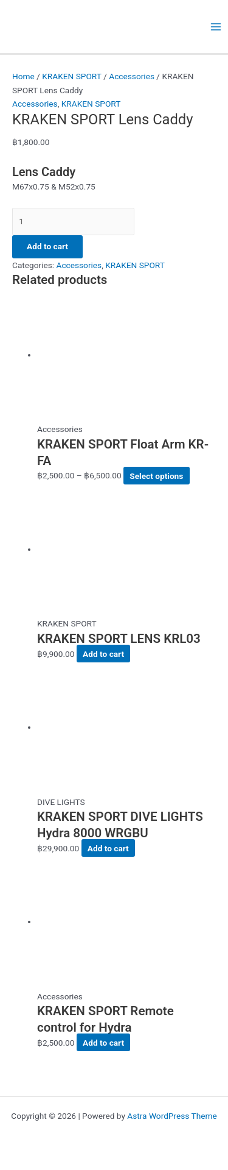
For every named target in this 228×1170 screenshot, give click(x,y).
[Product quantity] (73, 221)
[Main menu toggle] (216, 26)
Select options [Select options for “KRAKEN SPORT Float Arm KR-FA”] (156, 475)
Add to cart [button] (103, 654)
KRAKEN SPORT (72, 76)
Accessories (131, 76)
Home (23, 76)
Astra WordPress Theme (171, 1116)
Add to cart (47, 246)
